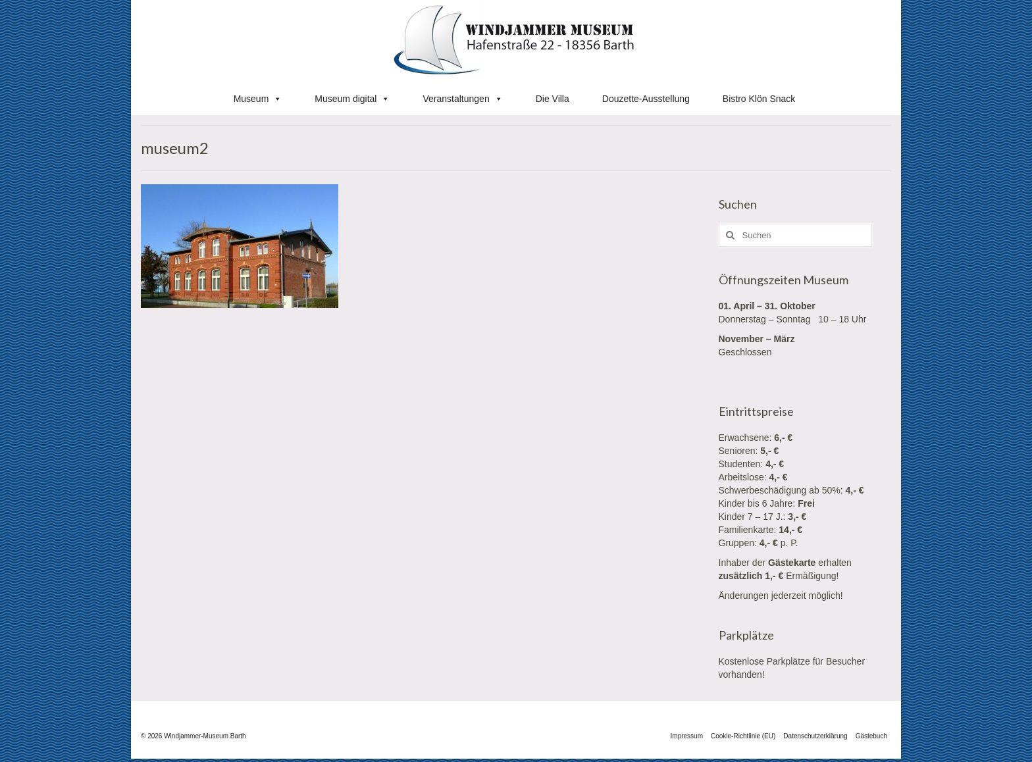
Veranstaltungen (462, 99)
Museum (258, 99)
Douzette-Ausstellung (646, 98)
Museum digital (352, 99)
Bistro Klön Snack (759, 98)
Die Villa (552, 98)
